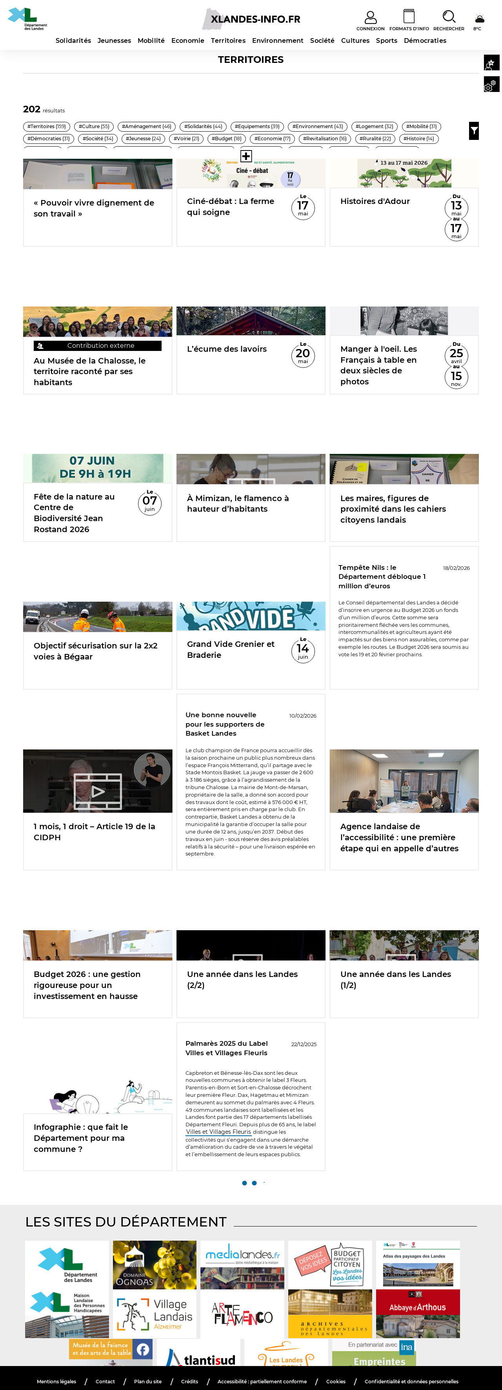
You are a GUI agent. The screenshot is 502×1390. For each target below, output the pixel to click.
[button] (490, 63)
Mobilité (151, 40)
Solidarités (73, 40)
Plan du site (200, 1364)
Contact (155, 1364)
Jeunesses (114, 40)
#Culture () (103, 125)
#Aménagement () (163, 125)
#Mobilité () (174, 139)
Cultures (355, 40)
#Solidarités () (228, 125)
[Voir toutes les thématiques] (204, 156)
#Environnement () (56, 139)
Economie (187, 40)
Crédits (243, 1364)
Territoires (228, 40)
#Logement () (120, 139)
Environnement (278, 40)
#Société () (285, 139)
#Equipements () (290, 125)
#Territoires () (50, 125)
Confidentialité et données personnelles (252, 1373)
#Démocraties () (230, 139)
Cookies (404, 1364)
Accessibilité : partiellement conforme (323, 1364)
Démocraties (425, 40)
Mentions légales (104, 1364)
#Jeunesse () (338, 139)
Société (322, 40)
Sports (386, 40)
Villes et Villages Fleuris (216, 1125)
